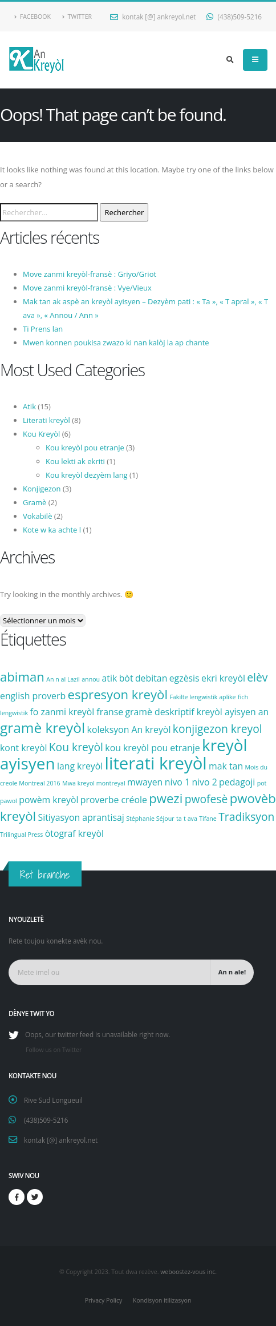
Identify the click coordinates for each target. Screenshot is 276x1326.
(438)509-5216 (234, 16)
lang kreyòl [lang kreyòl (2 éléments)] (80, 766)
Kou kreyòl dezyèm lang (87, 475)
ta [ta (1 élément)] (179, 819)
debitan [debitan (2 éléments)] (151, 678)
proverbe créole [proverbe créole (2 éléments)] (113, 799)
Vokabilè (37, 516)
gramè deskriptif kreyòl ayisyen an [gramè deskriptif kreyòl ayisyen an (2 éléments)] (197, 712)
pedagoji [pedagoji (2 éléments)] (237, 782)
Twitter (77, 17)
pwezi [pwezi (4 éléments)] (165, 798)
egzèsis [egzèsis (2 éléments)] (184, 678)
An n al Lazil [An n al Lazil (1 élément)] (63, 679)
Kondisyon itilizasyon (162, 1300)
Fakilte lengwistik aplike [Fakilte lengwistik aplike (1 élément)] (202, 697)
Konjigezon (42, 488)
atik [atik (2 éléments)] (109, 678)
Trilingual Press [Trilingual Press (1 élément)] (21, 835)
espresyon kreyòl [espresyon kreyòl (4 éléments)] (118, 694)
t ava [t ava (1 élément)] (190, 819)
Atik (29, 406)
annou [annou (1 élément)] (91, 679)
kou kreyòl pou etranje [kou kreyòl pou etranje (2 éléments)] (152, 747)
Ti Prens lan (43, 329)
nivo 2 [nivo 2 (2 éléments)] (204, 782)
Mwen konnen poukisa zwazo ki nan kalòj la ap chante (116, 342)
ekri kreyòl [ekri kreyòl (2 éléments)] (223, 678)
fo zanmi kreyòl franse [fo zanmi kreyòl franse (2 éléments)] (77, 712)
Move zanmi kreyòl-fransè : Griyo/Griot (89, 274)
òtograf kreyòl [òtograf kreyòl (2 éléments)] (74, 833)
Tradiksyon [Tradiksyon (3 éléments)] (246, 816)
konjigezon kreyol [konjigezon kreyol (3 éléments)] (217, 728)
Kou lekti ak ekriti (75, 461)
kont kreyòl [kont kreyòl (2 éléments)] (23, 747)
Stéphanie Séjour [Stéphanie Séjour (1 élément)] (150, 819)
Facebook (32, 17)
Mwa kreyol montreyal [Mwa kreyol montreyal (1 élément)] (93, 783)
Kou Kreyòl (41, 434)
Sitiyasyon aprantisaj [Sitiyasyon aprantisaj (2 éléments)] (81, 817)
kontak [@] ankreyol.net (153, 16)
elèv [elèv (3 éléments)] (257, 677)
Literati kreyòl (46, 420)
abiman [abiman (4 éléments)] (22, 676)
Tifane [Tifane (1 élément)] (208, 819)
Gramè (34, 502)
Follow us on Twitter (54, 1050)
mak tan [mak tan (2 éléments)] (226, 766)
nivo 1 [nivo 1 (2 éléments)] (177, 782)
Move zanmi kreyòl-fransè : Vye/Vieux (87, 288)
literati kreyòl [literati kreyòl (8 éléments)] (156, 763)
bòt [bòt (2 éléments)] (126, 678)
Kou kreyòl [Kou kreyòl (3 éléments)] (76, 747)
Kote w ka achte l (52, 530)
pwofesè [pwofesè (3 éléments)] (206, 799)
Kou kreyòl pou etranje (85, 447)
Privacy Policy (104, 1300)
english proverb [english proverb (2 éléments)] (33, 696)
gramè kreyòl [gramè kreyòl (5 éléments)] (42, 727)
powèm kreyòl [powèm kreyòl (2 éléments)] (48, 799)
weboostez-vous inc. (188, 1272)
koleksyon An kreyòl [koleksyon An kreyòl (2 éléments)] (129, 729)
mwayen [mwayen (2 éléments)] (145, 782)
